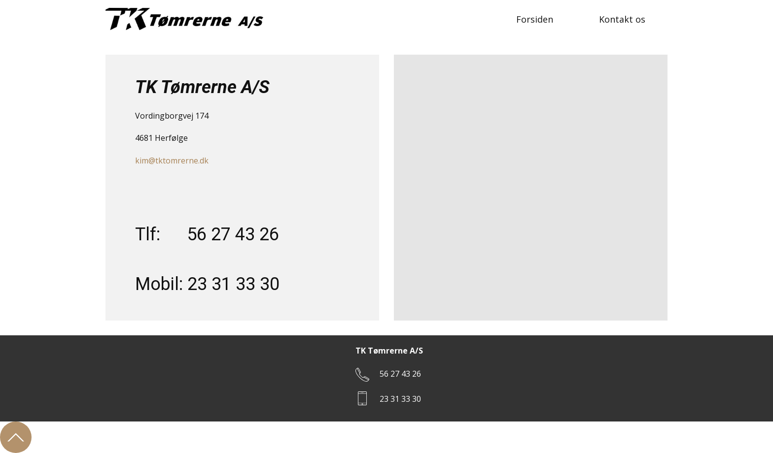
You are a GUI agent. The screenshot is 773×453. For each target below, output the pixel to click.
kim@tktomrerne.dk (172, 160)
